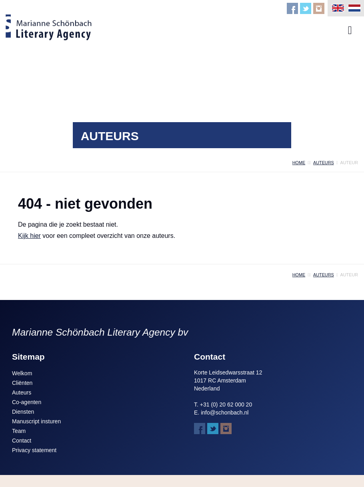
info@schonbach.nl (224, 412)
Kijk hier (29, 235)
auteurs (323, 162)
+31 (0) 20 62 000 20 (226, 404)
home (298, 162)
